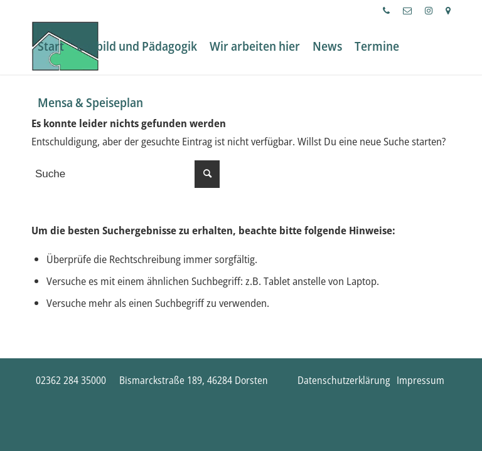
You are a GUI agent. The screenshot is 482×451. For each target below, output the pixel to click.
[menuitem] (387, 10)
